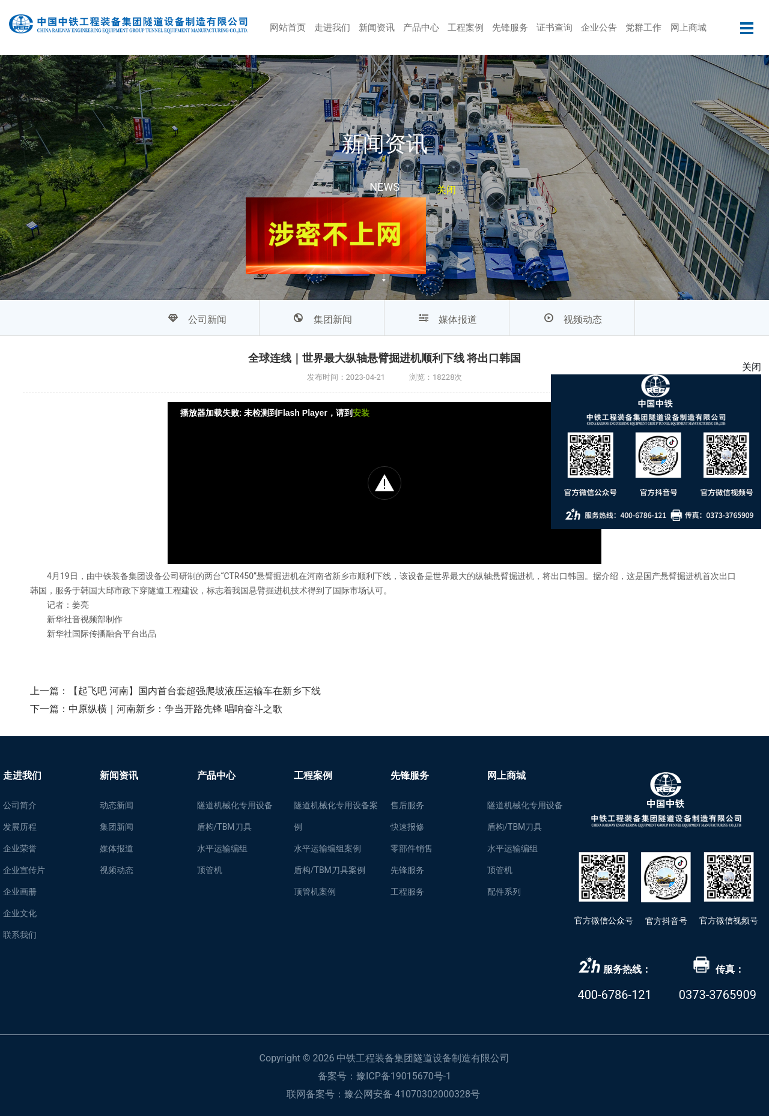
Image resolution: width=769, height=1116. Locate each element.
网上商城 (688, 27)
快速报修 (407, 827)
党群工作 (643, 27)
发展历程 (20, 827)
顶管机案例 (315, 891)
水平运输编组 (222, 848)
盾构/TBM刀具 (224, 827)
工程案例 (466, 27)
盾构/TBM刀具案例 (329, 870)
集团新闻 (116, 827)
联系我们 (20, 935)
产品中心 (421, 27)
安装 (361, 413)
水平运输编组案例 (327, 848)
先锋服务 (510, 27)
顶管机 (209, 870)
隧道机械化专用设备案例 (336, 816)
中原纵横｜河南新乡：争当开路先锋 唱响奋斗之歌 (175, 709)
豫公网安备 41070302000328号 (412, 1094)
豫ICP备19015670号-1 (403, 1076)
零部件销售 (412, 848)
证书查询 (554, 27)
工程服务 (407, 891)
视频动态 (116, 870)
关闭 (440, 193)
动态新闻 (116, 805)
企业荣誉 (20, 848)
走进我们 (332, 27)
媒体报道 (116, 848)
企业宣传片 (24, 870)
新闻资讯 (377, 27)
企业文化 (20, 913)
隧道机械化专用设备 (235, 805)
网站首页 (288, 27)
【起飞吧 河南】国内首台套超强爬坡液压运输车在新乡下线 (194, 691)
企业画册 (20, 891)
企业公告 (599, 27)
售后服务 (407, 805)
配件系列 (504, 891)
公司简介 (20, 805)
